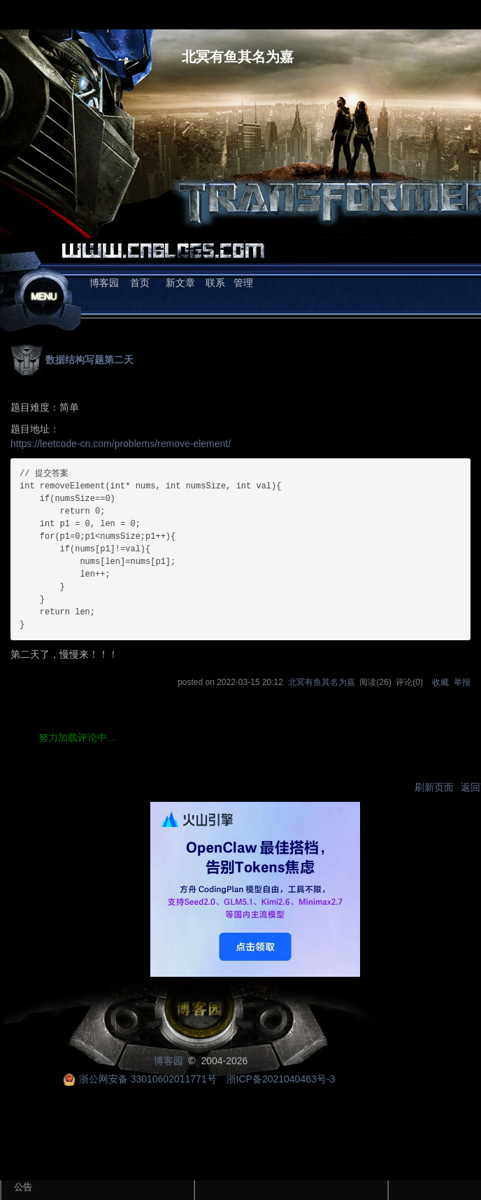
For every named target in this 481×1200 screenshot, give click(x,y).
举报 (462, 682)
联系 (215, 282)
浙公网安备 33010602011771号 (140, 1079)
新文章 (180, 282)
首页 (140, 282)
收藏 (440, 682)
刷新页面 (434, 787)
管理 (243, 282)
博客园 (104, 282)
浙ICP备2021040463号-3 (281, 1079)
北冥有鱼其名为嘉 (238, 56)
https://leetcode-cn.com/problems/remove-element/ (120, 443)
